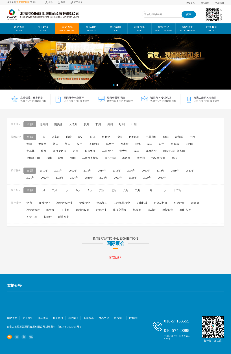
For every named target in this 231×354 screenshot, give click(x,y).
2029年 (147, 177)
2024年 (74, 177)
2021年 (30, 177)
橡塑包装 (167, 209)
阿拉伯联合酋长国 (174, 151)
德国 (29, 144)
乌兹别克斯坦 (90, 158)
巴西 (192, 136)
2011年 (58, 170)
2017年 (146, 170)
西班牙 (125, 144)
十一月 (163, 190)
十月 (149, 190)
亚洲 (134, 124)
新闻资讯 (205, 2)
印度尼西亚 (59, 151)
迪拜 (43, 151)
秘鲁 (61, 158)
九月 (137, 190)
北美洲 (44, 124)
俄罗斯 (42, 144)
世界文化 (163, 29)
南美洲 (58, 124)
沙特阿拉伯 (158, 158)
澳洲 (86, 124)
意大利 (123, 151)
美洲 (110, 124)
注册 (63, 2)
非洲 (98, 124)
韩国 (55, 144)
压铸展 (195, 202)
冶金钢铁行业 (64, 202)
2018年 (160, 170)
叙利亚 (106, 136)
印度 (69, 136)
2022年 (45, 177)
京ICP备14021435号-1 (69, 326)
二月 (54, 190)
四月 (78, 190)
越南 (49, 158)
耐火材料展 (160, 202)
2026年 (103, 177)
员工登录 (78, 2)
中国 (42, 136)
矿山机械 (141, 202)
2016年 (131, 170)
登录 (51, 2)
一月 (42, 190)
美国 (67, 144)
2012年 (73, 170)
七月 (114, 190)
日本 (92, 136)
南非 (174, 158)
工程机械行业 (122, 202)
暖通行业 (63, 216)
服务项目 (91, 29)
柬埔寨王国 (33, 158)
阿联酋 (175, 144)
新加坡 (179, 136)
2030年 (162, 177)
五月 (90, 190)
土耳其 (30, 151)
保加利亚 (94, 144)
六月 (102, 190)
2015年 (117, 170)
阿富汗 (56, 136)
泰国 (149, 144)
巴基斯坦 (151, 136)
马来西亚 (107, 151)
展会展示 (43, 318)
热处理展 (179, 202)
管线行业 (84, 202)
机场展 (137, 209)
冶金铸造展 (33, 209)
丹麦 (75, 151)
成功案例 (115, 29)
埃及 (79, 144)
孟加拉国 (110, 158)
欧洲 (122, 124)
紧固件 (48, 216)
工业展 (65, 209)
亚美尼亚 (133, 136)
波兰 (161, 144)
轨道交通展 (120, 209)
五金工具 (31, 216)
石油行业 (101, 209)
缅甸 (73, 158)
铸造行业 (44, 202)
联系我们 (219, 2)
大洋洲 (73, 124)
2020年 (190, 170)
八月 (125, 190)
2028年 (133, 177)
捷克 (138, 144)
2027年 (118, 177)
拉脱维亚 (90, 151)
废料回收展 (82, 209)
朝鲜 (166, 136)
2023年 (60, 177)
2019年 (175, 170)
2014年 (102, 170)
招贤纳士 (187, 29)
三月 (66, 190)
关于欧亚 (43, 29)
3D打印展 (185, 209)
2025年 (89, 177)
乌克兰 (110, 144)
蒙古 (81, 136)
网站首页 (190, 2)
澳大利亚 (151, 151)
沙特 (119, 136)
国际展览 (67, 29)
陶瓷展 (50, 209)
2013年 (87, 170)
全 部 (30, 124)
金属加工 (101, 202)
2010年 (44, 170)
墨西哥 (190, 144)
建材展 (152, 209)
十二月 (177, 190)
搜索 (188, 14)
